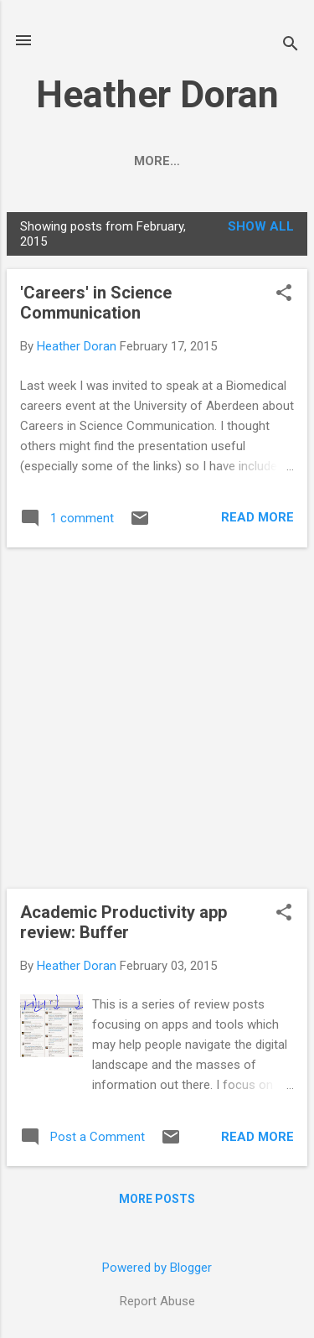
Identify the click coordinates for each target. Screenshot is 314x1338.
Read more (257, 517)
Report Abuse (157, 1301)
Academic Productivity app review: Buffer (123, 922)
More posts (157, 1199)
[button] (284, 294)
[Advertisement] (157, 718)
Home (82, 161)
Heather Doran (157, 94)
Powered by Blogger (157, 1267)
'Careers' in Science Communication (96, 303)
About (152, 161)
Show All (261, 226)
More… (227, 161)
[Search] (291, 45)
